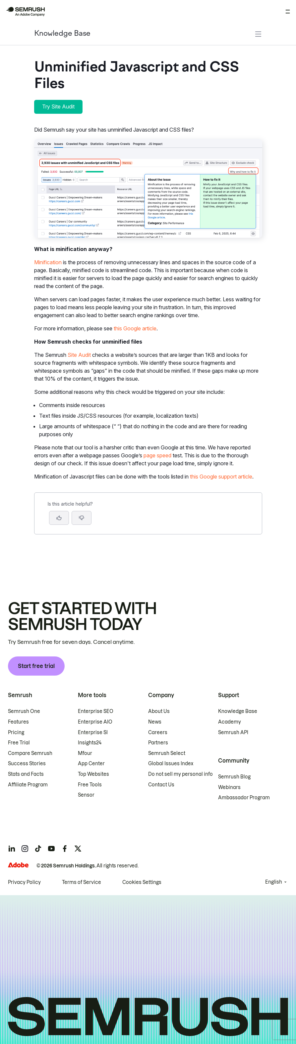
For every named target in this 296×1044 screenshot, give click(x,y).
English (273, 882)
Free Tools (90, 784)
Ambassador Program (244, 797)
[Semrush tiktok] (38, 848)
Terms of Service (81, 882)
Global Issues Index (170, 763)
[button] (81, 518)
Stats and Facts (26, 774)
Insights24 (89, 742)
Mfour (85, 753)
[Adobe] (18, 864)
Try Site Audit (58, 106)
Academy (229, 722)
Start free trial (36, 666)
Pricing (16, 732)
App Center (91, 763)
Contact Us (161, 784)
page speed (157, 455)
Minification (48, 262)
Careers (157, 732)
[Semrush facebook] (64, 848)
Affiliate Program (28, 784)
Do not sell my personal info (180, 774)
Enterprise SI (93, 732)
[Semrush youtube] (51, 848)
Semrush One (24, 711)
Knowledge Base (62, 34)
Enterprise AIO (95, 722)
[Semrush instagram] (24, 848)
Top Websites (93, 774)
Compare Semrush (30, 753)
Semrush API (233, 732)
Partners (158, 742)
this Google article (135, 328)
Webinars (229, 787)
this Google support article (221, 476)
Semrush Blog (234, 776)
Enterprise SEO (95, 711)
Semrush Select (166, 753)
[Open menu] (288, 12)
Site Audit (79, 355)
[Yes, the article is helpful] (59, 518)
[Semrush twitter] (78, 848)
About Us (159, 711)
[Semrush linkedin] (11, 848)
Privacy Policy (24, 882)
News (154, 722)
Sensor (86, 795)
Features (18, 722)
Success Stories (27, 763)
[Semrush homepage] (25, 11)
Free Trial (19, 742)
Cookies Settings (141, 882)
